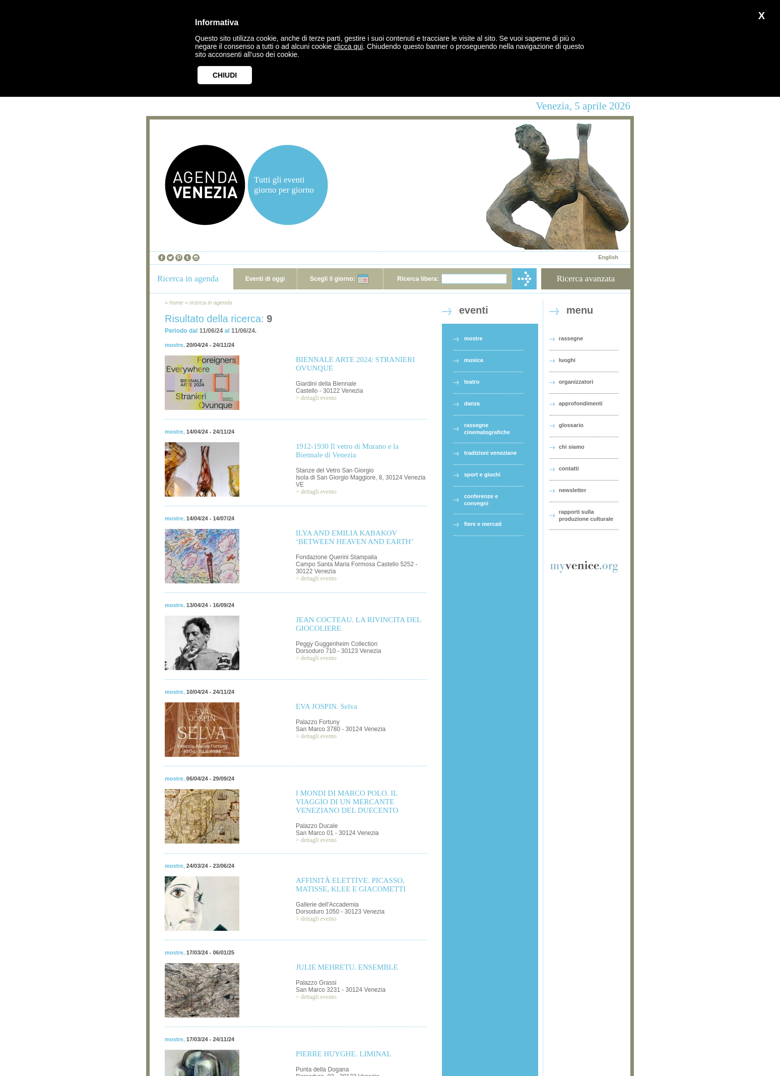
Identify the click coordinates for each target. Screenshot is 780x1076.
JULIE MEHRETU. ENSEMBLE (347, 967)
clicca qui (348, 46)
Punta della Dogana (322, 1069)
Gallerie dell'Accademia (327, 904)
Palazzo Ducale (317, 825)
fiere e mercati (483, 524)
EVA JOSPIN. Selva (326, 706)
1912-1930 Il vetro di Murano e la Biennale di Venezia (347, 450)
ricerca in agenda (210, 303)
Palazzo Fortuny (318, 722)
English (608, 257)
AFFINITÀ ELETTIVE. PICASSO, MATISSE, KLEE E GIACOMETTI (351, 884)
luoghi (567, 360)
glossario (571, 425)
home (176, 303)
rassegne (571, 338)
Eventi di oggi (265, 278)
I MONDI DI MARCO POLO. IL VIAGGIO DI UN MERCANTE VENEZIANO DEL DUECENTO (347, 801)
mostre (174, 345)
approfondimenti (581, 403)
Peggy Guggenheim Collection (336, 643)
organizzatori (576, 382)
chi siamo (571, 447)
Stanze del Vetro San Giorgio (335, 470)
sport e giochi (482, 474)
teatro (472, 382)
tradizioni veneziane (490, 453)
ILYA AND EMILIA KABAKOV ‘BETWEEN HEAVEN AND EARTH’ (354, 537)
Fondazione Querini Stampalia (336, 557)
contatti (569, 468)
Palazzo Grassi (316, 982)
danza (472, 403)
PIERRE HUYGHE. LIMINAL (344, 1054)
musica (473, 360)
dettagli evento (319, 397)
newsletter (572, 490)
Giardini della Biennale (326, 383)
